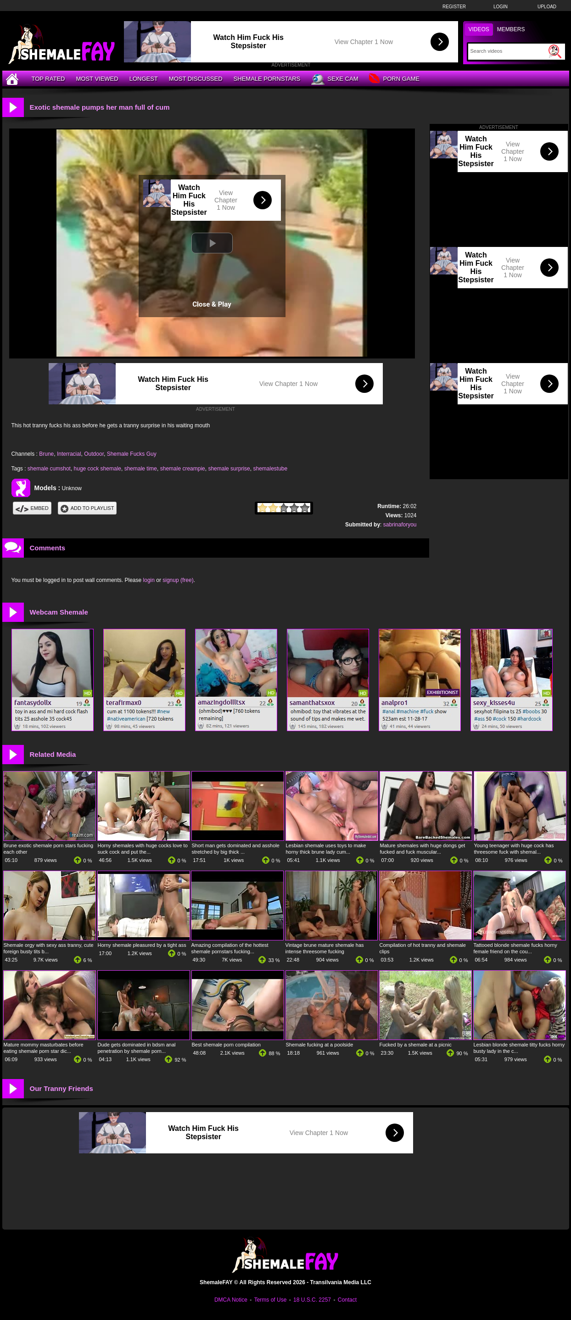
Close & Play (211, 304)
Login (500, 6)
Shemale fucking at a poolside (319, 1044)
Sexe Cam (334, 79)
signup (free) (177, 580)
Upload (546, 6)
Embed (32, 508)
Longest (143, 78)
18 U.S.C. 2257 (312, 1300)
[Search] (508, 51)
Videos (479, 29)
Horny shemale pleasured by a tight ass (142, 945)
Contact (347, 1300)
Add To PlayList (87, 508)
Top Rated (48, 78)
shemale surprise (229, 468)
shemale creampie (182, 468)
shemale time (140, 468)
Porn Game (394, 79)
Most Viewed (97, 78)
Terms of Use (270, 1300)
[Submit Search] (555, 51)
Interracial (69, 454)
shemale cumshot (49, 468)
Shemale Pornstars (267, 78)
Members (511, 29)
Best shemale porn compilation (226, 1044)
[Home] (13, 78)
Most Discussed (196, 78)
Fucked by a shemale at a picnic (416, 1044)
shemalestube (270, 468)
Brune (46, 454)
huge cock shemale (97, 468)
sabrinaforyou (400, 524)
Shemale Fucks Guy (132, 454)
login (149, 580)
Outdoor (94, 454)
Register (454, 6)
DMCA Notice (230, 1300)
